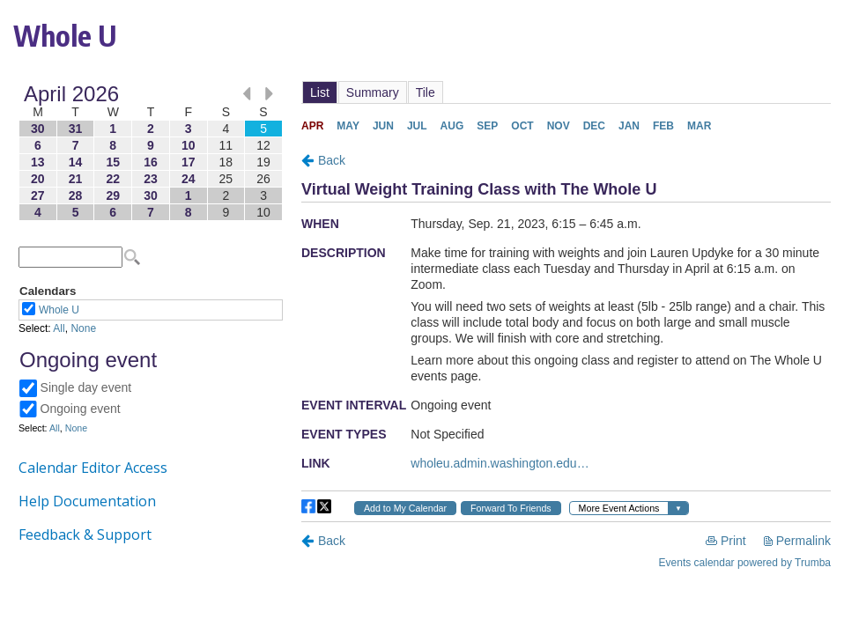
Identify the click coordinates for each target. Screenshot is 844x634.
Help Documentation (87, 501)
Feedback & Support (85, 534)
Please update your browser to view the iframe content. (151, 153)
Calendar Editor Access (93, 467)
